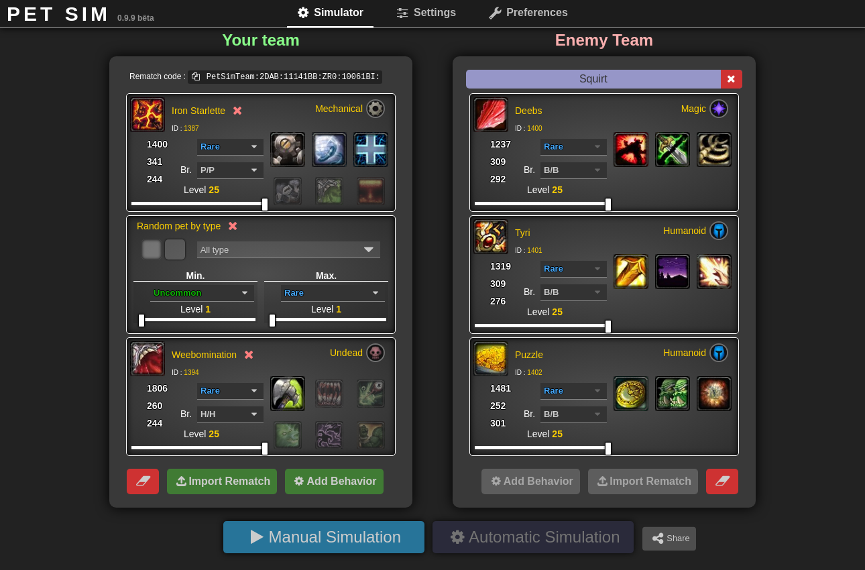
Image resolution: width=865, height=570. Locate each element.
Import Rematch (229, 481)
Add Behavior (342, 481)
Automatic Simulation (544, 537)
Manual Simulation (335, 537)
